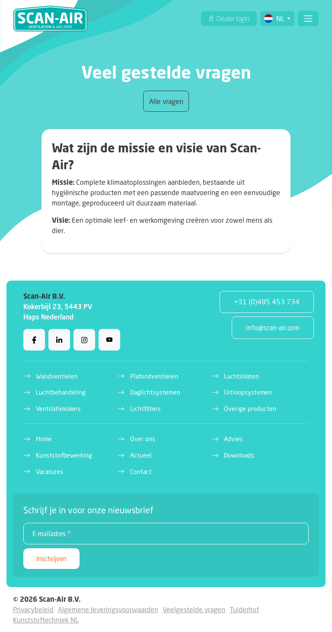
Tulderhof (244, 609)
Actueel (141, 455)
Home (44, 438)
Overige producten (250, 408)
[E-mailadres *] (166, 533)
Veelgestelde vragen (194, 609)
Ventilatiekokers (58, 408)
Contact (141, 471)
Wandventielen (57, 376)
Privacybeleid (33, 609)
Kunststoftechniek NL (46, 620)
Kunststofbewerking (64, 455)
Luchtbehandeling (61, 392)
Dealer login (232, 18)
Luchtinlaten (241, 376)
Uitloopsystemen (248, 392)
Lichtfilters (145, 408)
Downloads (239, 455)
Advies (233, 438)
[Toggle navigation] (308, 18)
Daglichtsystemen (155, 392)
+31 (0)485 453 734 (267, 301)
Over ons (142, 438)
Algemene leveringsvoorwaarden (108, 609)
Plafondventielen (154, 376)
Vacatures (49, 471)
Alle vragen (166, 101)
